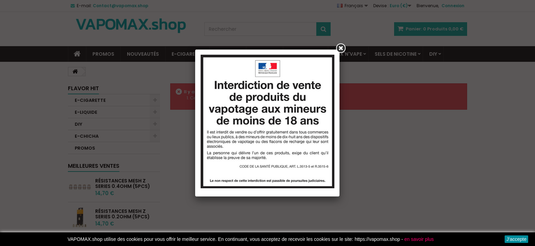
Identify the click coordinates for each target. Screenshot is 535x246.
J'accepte (516, 239)
